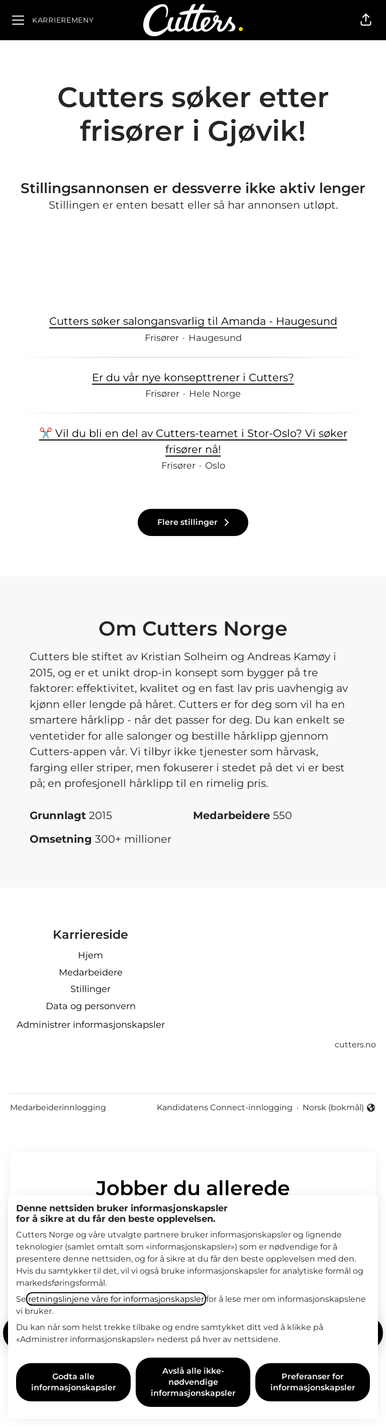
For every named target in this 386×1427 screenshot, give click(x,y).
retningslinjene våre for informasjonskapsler (116, 1299)
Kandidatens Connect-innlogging (225, 1107)
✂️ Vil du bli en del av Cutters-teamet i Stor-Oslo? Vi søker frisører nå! (193, 441)
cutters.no (355, 1044)
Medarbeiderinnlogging (58, 1107)
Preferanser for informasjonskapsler (312, 1382)
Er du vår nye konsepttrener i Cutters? (193, 378)
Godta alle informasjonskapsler (73, 1382)
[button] (366, 20)
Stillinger (90, 989)
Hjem (90, 955)
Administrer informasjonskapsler (91, 1024)
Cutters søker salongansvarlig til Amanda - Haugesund (193, 321)
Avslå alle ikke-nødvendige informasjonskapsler (193, 1382)
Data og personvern (91, 1006)
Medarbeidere (91, 972)
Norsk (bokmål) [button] (339, 1108)
